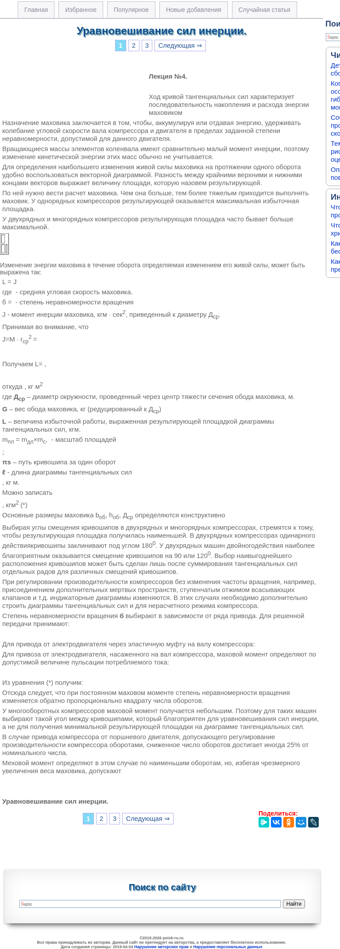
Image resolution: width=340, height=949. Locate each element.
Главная (36, 9)
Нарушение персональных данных (228, 947)
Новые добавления (193, 9)
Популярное (131, 9)
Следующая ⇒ (180, 45)
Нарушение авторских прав (161, 947)
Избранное (81, 9)
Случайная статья (264, 9)
